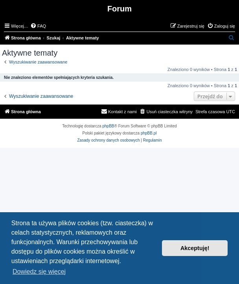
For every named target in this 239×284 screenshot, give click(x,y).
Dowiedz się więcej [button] (39, 271)
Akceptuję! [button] (195, 248)
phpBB (108, 126)
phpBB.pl (149, 133)
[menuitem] (38, 26)
